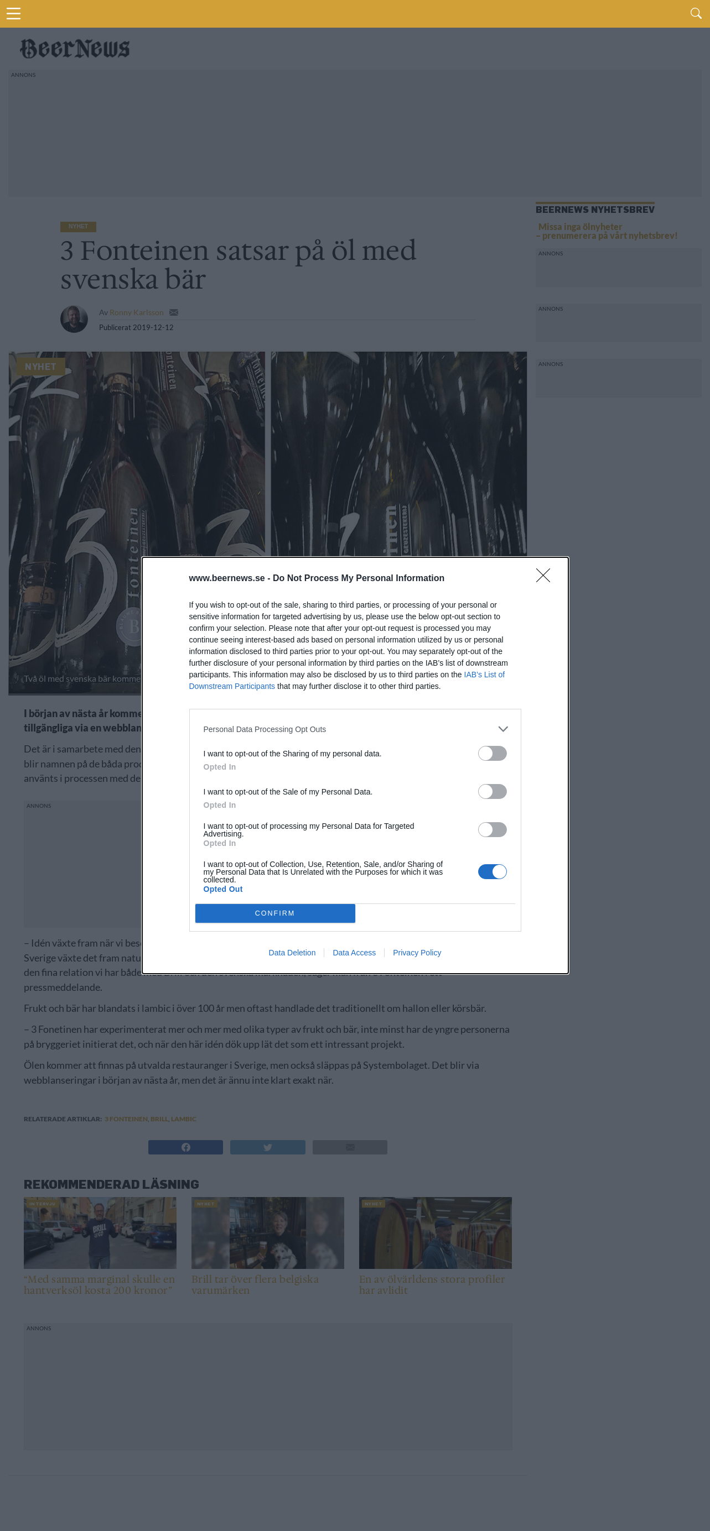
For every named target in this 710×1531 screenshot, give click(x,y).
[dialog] (355, 765)
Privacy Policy (417, 952)
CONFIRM (275, 913)
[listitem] (355, 729)
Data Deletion (292, 952)
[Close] (546, 578)
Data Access (354, 952)
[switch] (492, 753)
